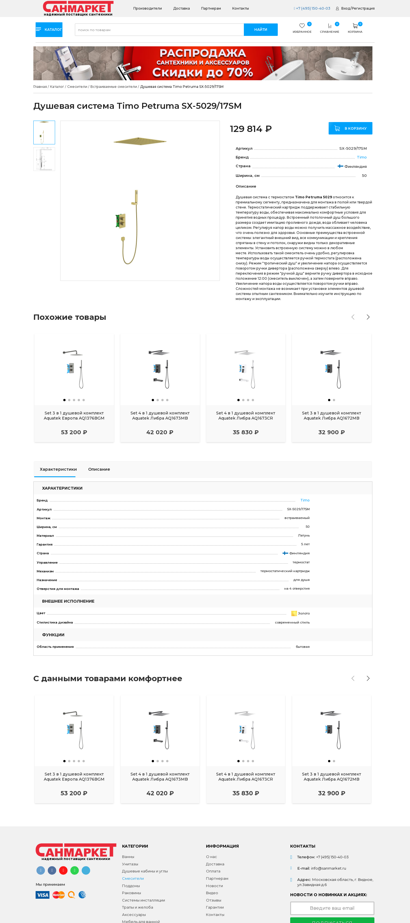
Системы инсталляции (143, 900)
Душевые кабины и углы (145, 871)
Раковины (131, 893)
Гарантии (215, 907)
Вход (345, 8)
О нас (211, 856)
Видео (212, 893)
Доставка (181, 8)
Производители (147, 8)
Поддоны (131, 885)
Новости (214, 885)
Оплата (213, 871)
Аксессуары (134, 914)
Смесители (133, 878)
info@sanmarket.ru (328, 868)
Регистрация (363, 8)
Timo (362, 157)
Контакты (240, 8)
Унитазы (130, 864)
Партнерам (211, 8)
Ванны (128, 856)
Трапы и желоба (137, 907)
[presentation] (354, 317)
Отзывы (213, 900)
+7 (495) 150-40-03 (311, 8)
